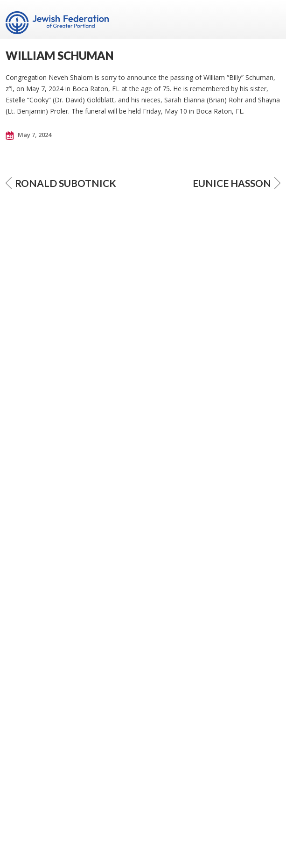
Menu (269, 19)
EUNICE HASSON (236, 183)
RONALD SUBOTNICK (61, 183)
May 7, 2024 (28, 135)
